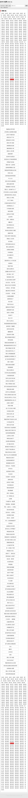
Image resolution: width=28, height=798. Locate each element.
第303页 (7, 115)
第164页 (12, 65)
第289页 (12, 109)
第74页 (7, 34)
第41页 (20, 24)
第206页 (22, 79)
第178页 (7, 70)
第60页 (24, 29)
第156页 (22, 61)
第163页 (7, 65)
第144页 (12, 58)
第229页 (12, 88)
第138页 (7, 56)
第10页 (12, 15)
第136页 (22, 54)
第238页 (7, 92)
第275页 (17, 104)
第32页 (7, 22)
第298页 (7, 113)
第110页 (17, 45)
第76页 (16, 34)
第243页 (7, 93)
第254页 (12, 97)
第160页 (17, 63)
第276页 (22, 104)
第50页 (7, 27)
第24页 (23, 18)
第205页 (17, 79)
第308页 (7, 117)
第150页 (17, 59)
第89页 (20, 38)
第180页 (17, 70)
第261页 (22, 99)
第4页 (14, 13)
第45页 (11, 25)
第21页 (10, 18)
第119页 (12, 49)
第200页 (17, 77)
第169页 (12, 67)
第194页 (12, 75)
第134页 (12, 54)
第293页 (7, 111)
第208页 (7, 81)
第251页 (22, 95)
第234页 (12, 90)
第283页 (7, 108)
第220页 (17, 84)
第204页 (12, 79)
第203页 (7, 79)
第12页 (21, 15)
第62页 (7, 31)
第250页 (17, 95)
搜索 (26, 5)
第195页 (17, 75)
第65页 (20, 31)
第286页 (22, 108)
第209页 (12, 81)
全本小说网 (3, 2)
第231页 (22, 88)
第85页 (3, 38)
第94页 (16, 40)
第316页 (22, 118)
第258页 (7, 99)
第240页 (17, 92)
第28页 (16, 20)
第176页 (22, 68)
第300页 (17, 113)
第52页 (16, 27)
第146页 (22, 58)
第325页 (17, 122)
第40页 (16, 24)
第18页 (22, 17)
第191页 (22, 74)
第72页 (24, 33)
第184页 (12, 72)
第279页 (12, 106)
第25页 (3, 20)
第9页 (8, 15)
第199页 (12, 77)
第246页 (22, 93)
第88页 (16, 38)
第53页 (20, 27)
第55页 (3, 29)
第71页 (20, 33)
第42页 (24, 24)
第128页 (7, 52)
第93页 (11, 40)
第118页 (7, 49)
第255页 (17, 97)
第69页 (11, 33)
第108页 (7, 45)
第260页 (17, 99)
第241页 (22, 92)
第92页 (7, 40)
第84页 (24, 36)
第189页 (12, 74)
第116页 (22, 47)
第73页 (3, 34)
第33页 (11, 22)
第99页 (11, 42)
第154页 (12, 61)
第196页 (22, 75)
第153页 (7, 61)
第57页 (11, 29)
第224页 (12, 86)
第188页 (7, 74)
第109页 (12, 45)
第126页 (22, 50)
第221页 (22, 84)
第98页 (7, 42)
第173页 (7, 68)
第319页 (12, 120)
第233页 (7, 90)
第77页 (20, 34)
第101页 (21, 42)
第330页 (17, 124)
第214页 (12, 83)
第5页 (17, 13)
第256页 (22, 97)
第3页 (10, 13)
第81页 (11, 36)
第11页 (16, 15)
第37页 (3, 24)
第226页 (22, 86)
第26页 (7, 20)
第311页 (22, 117)
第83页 (20, 36)
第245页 (17, 93)
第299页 (12, 113)
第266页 (22, 100)
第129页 (12, 52)
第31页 (3, 22)
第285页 (17, 108)
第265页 (17, 100)
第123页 (7, 50)
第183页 (7, 72)
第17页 (17, 17)
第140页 (17, 56)
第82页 (16, 36)
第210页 (17, 81)
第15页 (9, 17)
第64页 (16, 31)
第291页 (22, 109)
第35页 (20, 22)
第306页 (22, 115)
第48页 (24, 25)
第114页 (12, 47)
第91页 (3, 40)
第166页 (22, 65)
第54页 (24, 27)
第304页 (12, 115)
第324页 (12, 122)
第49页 (3, 27)
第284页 (12, 108)
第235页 (17, 90)
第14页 (4, 17)
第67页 (3, 33)
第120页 (17, 49)
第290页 (17, 109)
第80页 (7, 36)
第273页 (7, 104)
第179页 (12, 70)
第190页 (17, 74)
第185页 (17, 72)
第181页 (22, 70)
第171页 (22, 67)
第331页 (22, 124)
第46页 (16, 25)
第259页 (12, 99)
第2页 (6, 13)
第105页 (17, 43)
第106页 (22, 43)
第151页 (22, 59)
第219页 (12, 84)
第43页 (3, 25)
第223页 (7, 86)
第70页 (16, 33)
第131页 (22, 52)
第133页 (7, 54)
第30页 (24, 20)
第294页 (12, 111)
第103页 (7, 43)
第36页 (24, 22)
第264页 (12, 100)
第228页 (7, 88)
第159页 (12, 63)
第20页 (6, 18)
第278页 (7, 106)
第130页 (17, 52)
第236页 (22, 90)
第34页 (16, 22)
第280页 (17, 106)
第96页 (24, 40)
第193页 (7, 75)
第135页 (17, 54)
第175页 (17, 68)
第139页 (12, 56)
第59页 (20, 29)
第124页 (12, 50)
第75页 (11, 34)
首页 (7, 5)
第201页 (22, 77)
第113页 (7, 47)
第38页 (7, 24)
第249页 (12, 95)
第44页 (7, 25)
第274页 (12, 104)
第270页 (17, 102)
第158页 (7, 63)
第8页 (4, 15)
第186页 (22, 72)
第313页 (7, 118)
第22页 (14, 18)
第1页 (2, 13)
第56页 (7, 29)
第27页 (11, 20)
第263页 (7, 100)
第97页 (3, 42)
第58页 (16, 29)
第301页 (22, 113)
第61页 (3, 31)
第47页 (20, 25)
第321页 (22, 120)
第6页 (21, 13)
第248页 (7, 95)
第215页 (17, 83)
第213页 (7, 83)
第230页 (17, 88)
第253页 (7, 97)
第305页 (17, 115)
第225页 (17, 86)
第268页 (7, 102)
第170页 (17, 67)
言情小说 (5, 7)
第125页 (17, 50)
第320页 (17, 120)
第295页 (17, 111)
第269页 (12, 102)
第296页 (22, 111)
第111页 (22, 45)
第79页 (3, 36)
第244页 (12, 93)
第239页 (12, 92)
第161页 (22, 63)
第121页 (22, 49)
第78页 (24, 34)
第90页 (24, 38)
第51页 (11, 27)
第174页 (12, 68)
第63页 (11, 31)
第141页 (22, 56)
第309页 (12, 117)
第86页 (7, 38)
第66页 (24, 31)
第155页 (17, 61)
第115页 (17, 47)
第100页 (16, 42)
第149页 (12, 59)
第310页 (17, 117)
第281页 (22, 106)
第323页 (7, 122)
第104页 (12, 43)
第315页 (17, 118)
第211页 (22, 81)
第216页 (22, 83)
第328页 (7, 124)
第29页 (20, 20)
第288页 (7, 109)
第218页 (7, 84)
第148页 (7, 59)
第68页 (7, 33)
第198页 (7, 77)
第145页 (17, 58)
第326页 (22, 122)
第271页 (22, 102)
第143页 (7, 58)
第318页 (7, 120)
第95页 (20, 40)
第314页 (12, 118)
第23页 (19, 18)
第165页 (17, 65)
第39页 (11, 24)
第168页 (7, 67)
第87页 (11, 38)
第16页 (13, 17)
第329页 (12, 124)
